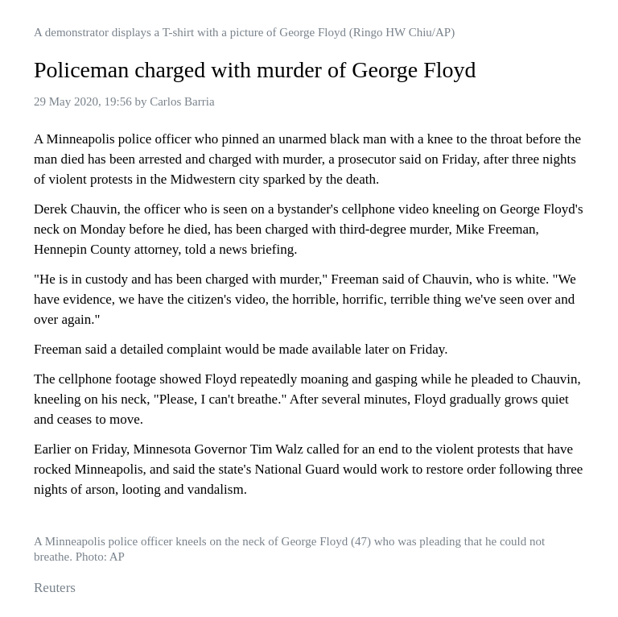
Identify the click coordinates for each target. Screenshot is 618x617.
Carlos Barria (182, 101)
